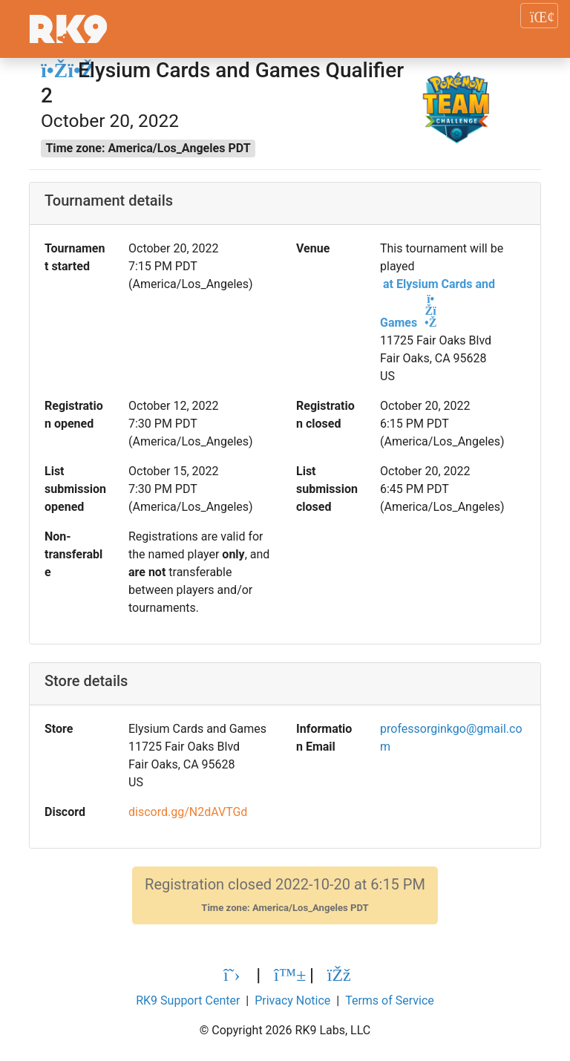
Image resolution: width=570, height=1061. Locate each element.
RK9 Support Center (188, 1000)
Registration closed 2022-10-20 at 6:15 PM (285, 895)
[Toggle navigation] (539, 15)
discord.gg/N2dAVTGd (187, 812)
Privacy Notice (292, 1000)
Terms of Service (389, 1000)
